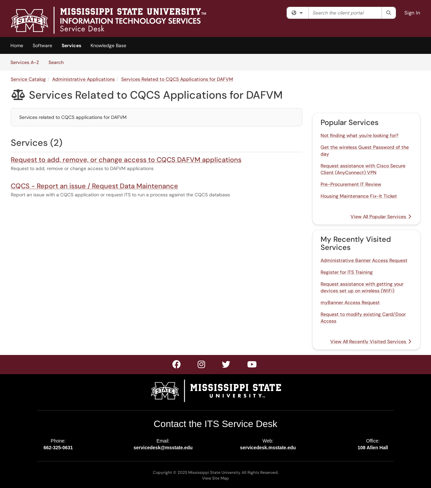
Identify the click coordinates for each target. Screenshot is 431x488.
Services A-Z (24, 62)
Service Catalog (28, 79)
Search (58, 62)
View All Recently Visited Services (370, 341)
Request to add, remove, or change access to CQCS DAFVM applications (126, 159)
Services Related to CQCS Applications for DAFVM (177, 79)
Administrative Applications (83, 79)
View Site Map (215, 478)
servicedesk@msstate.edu (163, 447)
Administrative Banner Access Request (364, 260)
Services (71, 45)
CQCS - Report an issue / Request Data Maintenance (94, 186)
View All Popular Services (381, 217)
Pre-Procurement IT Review (351, 184)
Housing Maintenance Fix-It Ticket (359, 196)
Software (42, 45)
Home (16, 45)
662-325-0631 (58, 447)
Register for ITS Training (347, 272)
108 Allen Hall (373, 447)
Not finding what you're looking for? (359, 135)
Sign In (412, 12)
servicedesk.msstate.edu (268, 447)
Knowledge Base (108, 45)
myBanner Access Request (350, 302)
